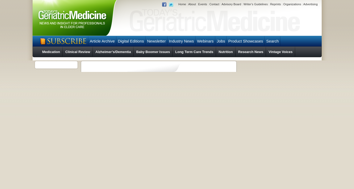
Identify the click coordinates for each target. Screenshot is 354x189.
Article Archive (102, 41)
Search (272, 41)
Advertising (310, 4)
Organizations (292, 4)
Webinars (205, 41)
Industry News (181, 41)
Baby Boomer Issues (153, 52)
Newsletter (156, 41)
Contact (214, 4)
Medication (51, 52)
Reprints (275, 4)
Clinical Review (77, 52)
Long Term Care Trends (194, 52)
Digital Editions (131, 41)
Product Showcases (245, 41)
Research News (250, 52)
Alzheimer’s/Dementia (113, 52)
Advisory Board (231, 4)
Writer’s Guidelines (256, 4)
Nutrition (226, 52)
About (192, 4)
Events (202, 4)
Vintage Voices (281, 52)
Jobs (221, 41)
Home (182, 4)
